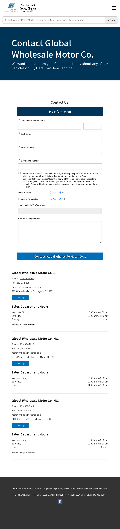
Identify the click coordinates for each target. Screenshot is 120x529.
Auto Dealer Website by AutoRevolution (89, 488)
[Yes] (51, 192)
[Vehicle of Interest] (60, 211)
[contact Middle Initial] (92, 126)
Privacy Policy (62, 488)
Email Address (26, 147)
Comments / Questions (29, 218)
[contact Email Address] (60, 153)
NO (63, 192)
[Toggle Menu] (113, 8)
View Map (20, 297)
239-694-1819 (27, 344)
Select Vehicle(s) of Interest (31, 205)
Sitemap (51, 488)
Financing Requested (28, 198)
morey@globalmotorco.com (26, 287)
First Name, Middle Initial (31, 120)
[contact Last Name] (60, 140)
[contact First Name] (49, 126)
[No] (60, 192)
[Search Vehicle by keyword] (54, 20)
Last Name (24, 133)
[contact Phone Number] (60, 166)
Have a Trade (24, 192)
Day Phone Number (28, 160)
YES (54, 192)
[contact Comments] (60, 232)
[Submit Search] (111, 20)
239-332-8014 (27, 406)
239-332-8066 (27, 278)
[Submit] (60, 256)
